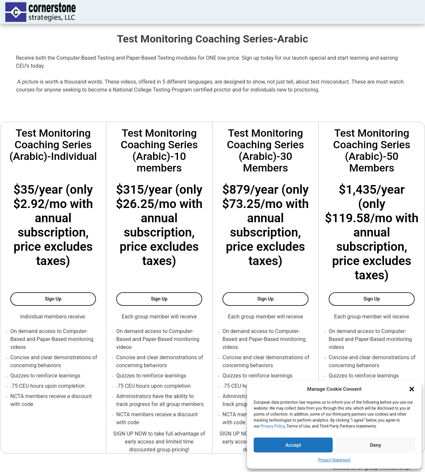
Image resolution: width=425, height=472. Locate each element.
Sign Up (70, 298)
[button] (411, 389)
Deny (375, 445)
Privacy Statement (334, 460)
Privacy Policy (273, 426)
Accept (293, 445)
